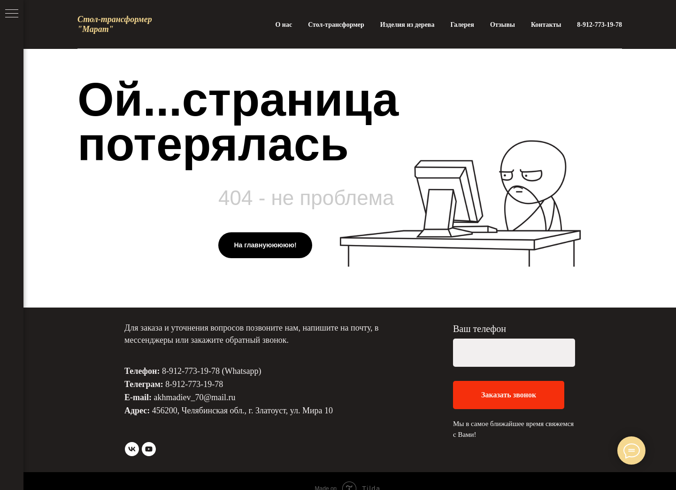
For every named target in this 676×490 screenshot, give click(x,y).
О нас (283, 24)
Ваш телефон (479, 329)
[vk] (132, 449)
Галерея (462, 24)
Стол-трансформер (336, 24)
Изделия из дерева (407, 24)
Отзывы (502, 24)
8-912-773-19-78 (599, 24)
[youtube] (149, 449)
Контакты (546, 24)
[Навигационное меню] (11, 14)
